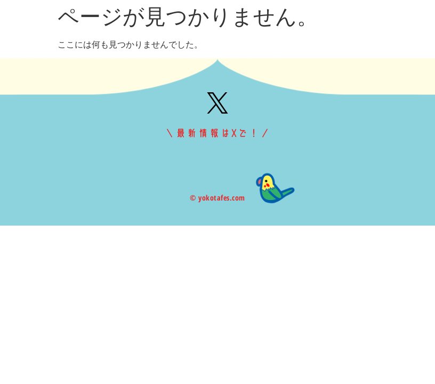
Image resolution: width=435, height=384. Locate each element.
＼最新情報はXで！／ (217, 133)
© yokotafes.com (217, 198)
